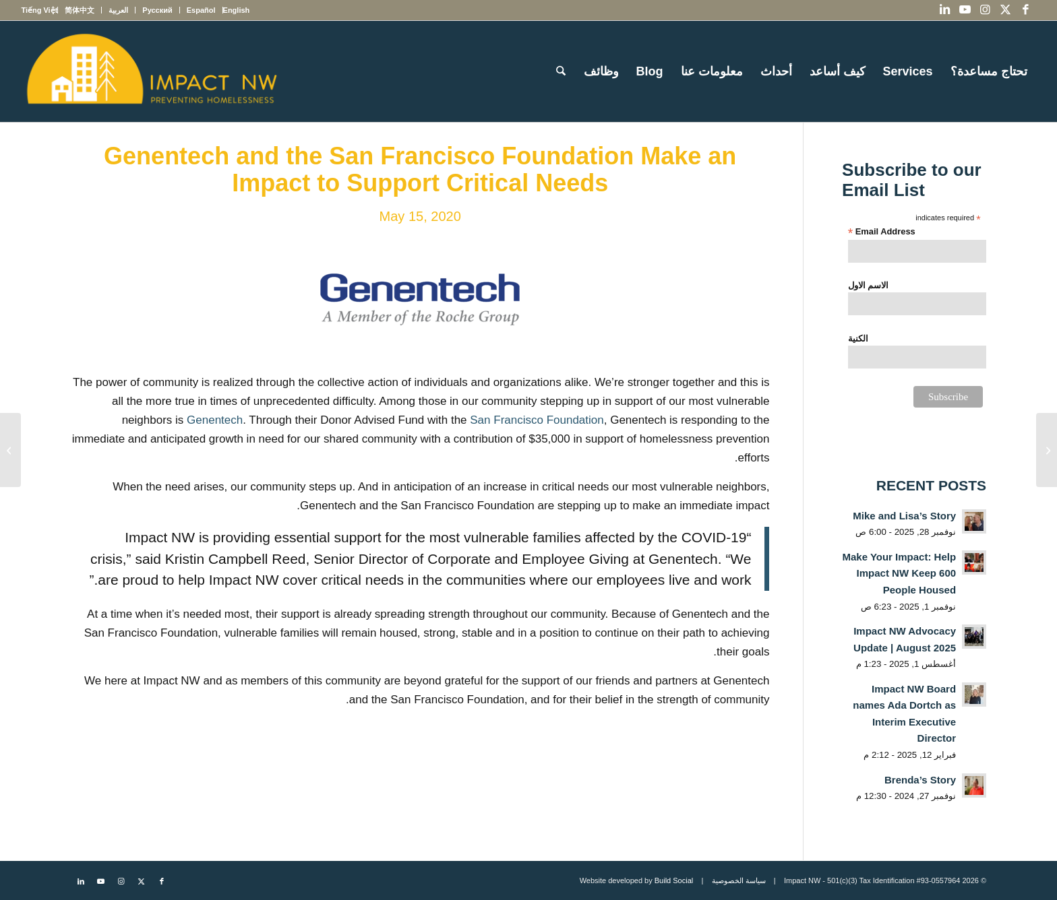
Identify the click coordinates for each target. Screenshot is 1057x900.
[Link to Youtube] (965, 10)
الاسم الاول (868, 285)
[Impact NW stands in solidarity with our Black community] (1046, 450)
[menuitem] (236, 10)
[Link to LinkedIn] (945, 10)
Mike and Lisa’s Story (904, 515)
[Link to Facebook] (1026, 10)
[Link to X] (1006, 10)
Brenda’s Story (920, 779)
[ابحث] (560, 71)
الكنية (858, 338)
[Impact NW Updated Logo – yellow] (151, 71)
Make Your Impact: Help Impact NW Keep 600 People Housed (899, 573)
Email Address (881, 232)
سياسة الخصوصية (739, 880)
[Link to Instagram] (985, 10)
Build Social (674, 880)
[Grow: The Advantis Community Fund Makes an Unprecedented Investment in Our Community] (10, 450)
